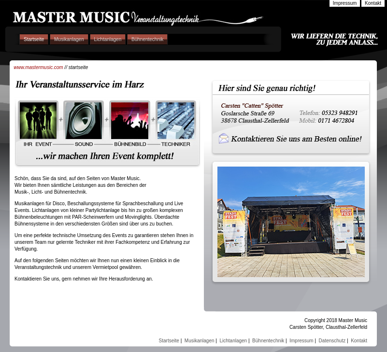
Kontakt (359, 340)
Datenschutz (332, 340)
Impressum (301, 340)
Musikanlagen (69, 39)
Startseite (34, 39)
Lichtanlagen (108, 39)
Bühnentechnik (147, 39)
